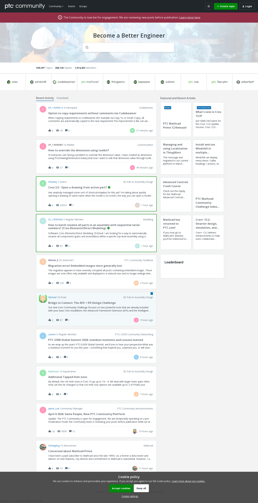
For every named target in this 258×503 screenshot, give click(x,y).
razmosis (53, 371)
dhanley (52, 182)
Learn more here (189, 17)
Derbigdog (54, 445)
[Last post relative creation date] (144, 130)
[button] (129, 496)
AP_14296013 (55, 108)
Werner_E (53, 260)
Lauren (52, 334)
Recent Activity (45, 98)
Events (71, 6)
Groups (83, 6)
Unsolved (62, 98)
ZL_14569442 (55, 219)
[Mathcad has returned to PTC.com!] (175, 232)
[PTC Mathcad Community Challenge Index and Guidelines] (208, 194)
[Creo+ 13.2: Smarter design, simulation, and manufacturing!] (208, 232)
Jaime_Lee (53, 408)
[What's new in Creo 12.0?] (208, 119)
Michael (52, 297)
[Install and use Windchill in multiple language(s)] (208, 157)
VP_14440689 (55, 145)
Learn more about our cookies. (188, 481)
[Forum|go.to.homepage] (25, 6)
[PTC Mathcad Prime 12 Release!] (175, 119)
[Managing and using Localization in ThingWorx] (175, 157)
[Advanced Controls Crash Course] (175, 194)
